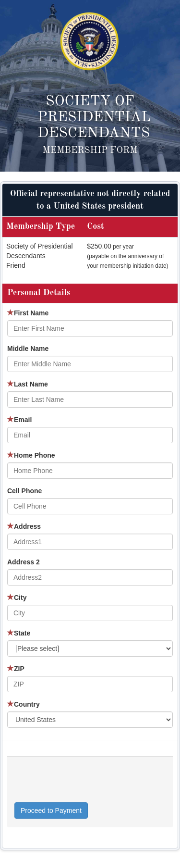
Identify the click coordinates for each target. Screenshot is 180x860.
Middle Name (27, 348)
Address (24, 526)
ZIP (15, 669)
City (16, 597)
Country (23, 704)
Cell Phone (24, 491)
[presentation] (87, 783)
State (18, 633)
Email (19, 420)
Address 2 (23, 562)
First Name (27, 313)
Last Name (27, 384)
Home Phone (31, 455)
